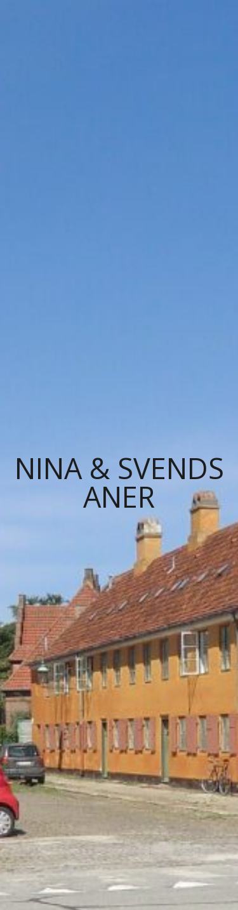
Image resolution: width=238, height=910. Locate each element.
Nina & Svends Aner (119, 482)
